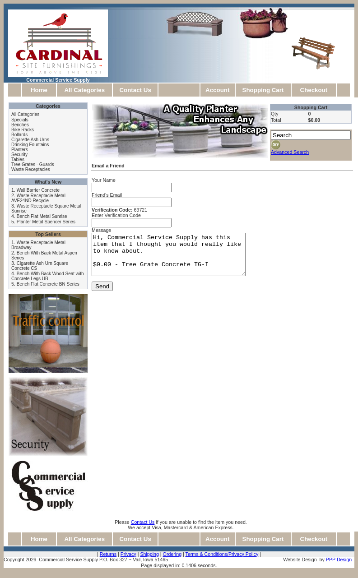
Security (19, 154)
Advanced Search (290, 152)
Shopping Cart (263, 90)
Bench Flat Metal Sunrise (42, 216)
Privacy (128, 554)
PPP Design (338, 559)
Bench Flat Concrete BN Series (48, 284)
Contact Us (135, 90)
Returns (108, 554)
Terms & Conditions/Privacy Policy (222, 554)
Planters (19, 149)
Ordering (172, 554)
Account (217, 90)
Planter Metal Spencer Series (46, 221)
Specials (19, 119)
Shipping (149, 554)
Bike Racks (22, 129)
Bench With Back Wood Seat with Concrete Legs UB (47, 276)
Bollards (19, 134)
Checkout (314, 90)
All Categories (84, 90)
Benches (20, 124)
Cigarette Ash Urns (30, 139)
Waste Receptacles (30, 169)
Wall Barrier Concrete (38, 190)
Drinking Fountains (30, 144)
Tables (17, 159)
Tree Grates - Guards (32, 164)
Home (39, 90)
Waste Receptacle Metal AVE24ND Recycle (38, 198)
